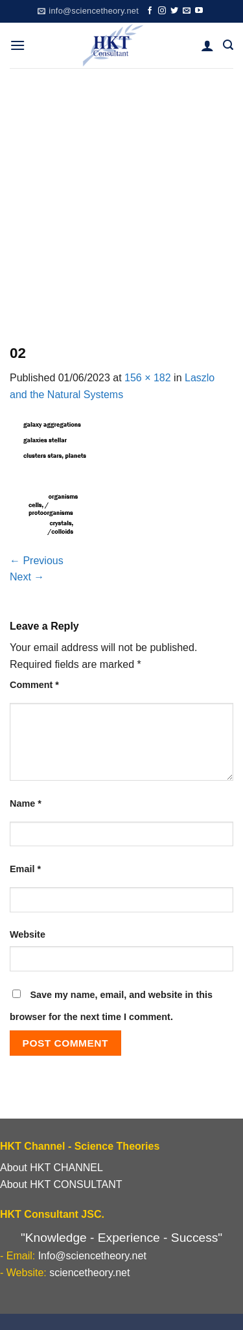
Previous (37, 560)
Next (27, 576)
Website (27, 934)
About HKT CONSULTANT (61, 1184)
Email (25, 869)
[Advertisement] (121, 196)
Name (25, 803)
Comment (34, 685)
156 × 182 (147, 377)
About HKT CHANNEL (51, 1167)
